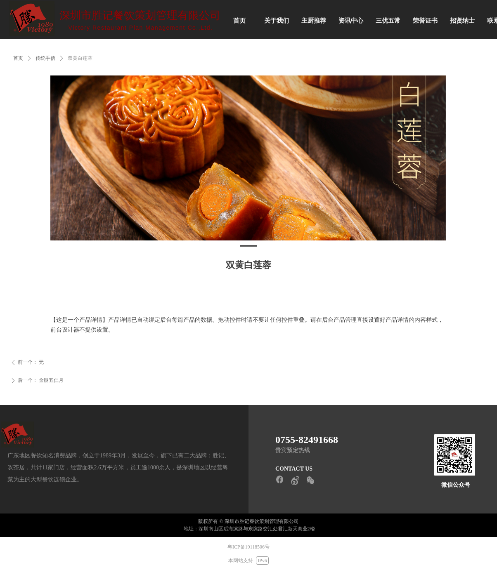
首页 (18, 58)
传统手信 (45, 58)
